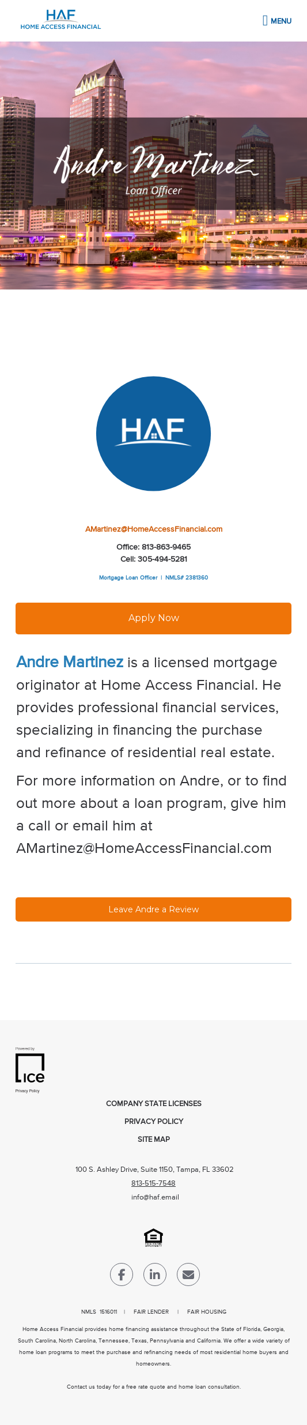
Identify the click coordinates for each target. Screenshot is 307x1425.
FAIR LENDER (151, 1312)
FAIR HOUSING (206, 1312)
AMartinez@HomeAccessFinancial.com (153, 529)
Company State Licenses (154, 1104)
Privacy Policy (153, 1122)
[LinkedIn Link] (154, 1277)
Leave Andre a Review (153, 909)
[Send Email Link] (188, 1277)
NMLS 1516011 (99, 1312)
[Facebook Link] (121, 1277)
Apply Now (153, 617)
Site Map (154, 1140)
